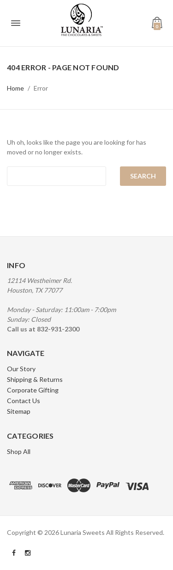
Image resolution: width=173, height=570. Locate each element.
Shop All (18, 451)
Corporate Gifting (33, 390)
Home (15, 88)
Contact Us (23, 401)
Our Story (21, 369)
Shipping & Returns (35, 379)
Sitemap (18, 411)
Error (41, 88)
